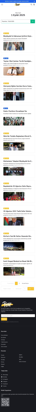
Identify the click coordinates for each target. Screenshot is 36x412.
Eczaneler (3, 344)
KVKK (7, 321)
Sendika (3, 359)
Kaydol (4, 319)
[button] (31, 4)
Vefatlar (3, 339)
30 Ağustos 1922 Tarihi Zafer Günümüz (18, 211)
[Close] (34, 1)
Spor (20, 359)
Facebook (4, 384)
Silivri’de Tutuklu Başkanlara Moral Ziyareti (18, 136)
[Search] (15, 21)
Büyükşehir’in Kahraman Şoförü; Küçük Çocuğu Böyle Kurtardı (18, 36)
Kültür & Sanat (22, 361)
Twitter (4, 386)
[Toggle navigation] (2, 4)
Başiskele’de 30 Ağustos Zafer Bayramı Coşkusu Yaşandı (18, 186)
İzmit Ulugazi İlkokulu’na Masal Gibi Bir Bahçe (18, 261)
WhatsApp (4, 375)
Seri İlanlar (3, 337)
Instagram (4, 379)
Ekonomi (3, 357)
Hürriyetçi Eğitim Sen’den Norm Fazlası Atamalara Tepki (18, 86)
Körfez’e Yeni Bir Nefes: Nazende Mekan (18, 236)
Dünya (2, 362)
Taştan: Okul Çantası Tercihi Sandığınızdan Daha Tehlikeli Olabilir (18, 61)
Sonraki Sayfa (25, 283)
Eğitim (20, 354)
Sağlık (2, 366)
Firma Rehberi (4, 335)
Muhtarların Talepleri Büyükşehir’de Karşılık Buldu (18, 161)
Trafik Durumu (4, 342)
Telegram (4, 381)
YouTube (4, 377)
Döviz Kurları (4, 346)
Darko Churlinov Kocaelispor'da (15, 111)
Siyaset (3, 364)
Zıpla (31, 288)
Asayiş (2, 355)
